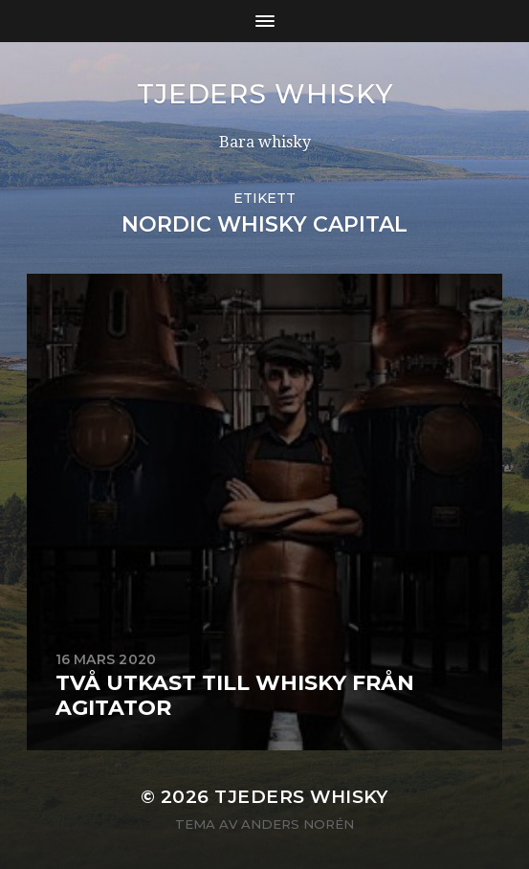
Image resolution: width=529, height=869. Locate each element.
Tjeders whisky (265, 94)
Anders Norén (297, 824)
